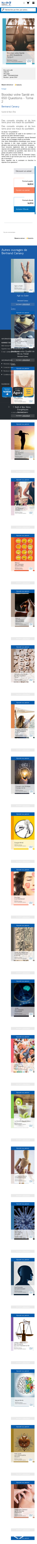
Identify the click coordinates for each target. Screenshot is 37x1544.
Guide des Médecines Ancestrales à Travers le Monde (22, 966)
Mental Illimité (22, 1410)
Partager (3, 89)
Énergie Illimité (22, 853)
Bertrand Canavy (10, 106)
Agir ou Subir (23, 296)
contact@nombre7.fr (13, 352)
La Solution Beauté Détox (22, 1131)
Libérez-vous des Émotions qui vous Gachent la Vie (23, 1356)
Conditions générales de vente (13, 374)
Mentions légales (8, 371)
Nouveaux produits (9, 364)
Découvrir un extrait (23, 171)
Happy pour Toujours (22, 1075)
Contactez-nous (8, 367)
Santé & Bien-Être (8, 112)
